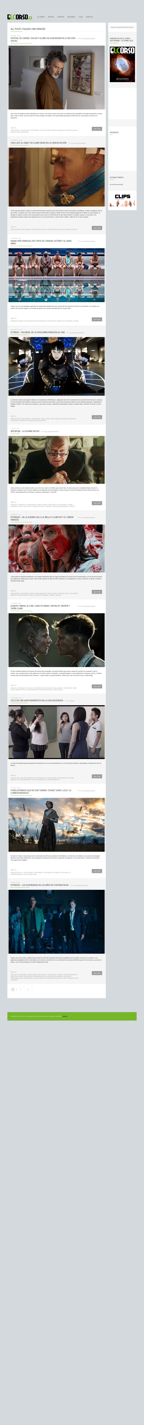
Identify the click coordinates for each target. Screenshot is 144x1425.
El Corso (71, 700)
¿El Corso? (41, 17)
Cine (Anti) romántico (27, 777)
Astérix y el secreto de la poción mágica (32, 321)
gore (67, 593)
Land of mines (58, 689)
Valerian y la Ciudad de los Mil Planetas (32, 420)
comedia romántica (70, 974)
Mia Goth (62, 229)
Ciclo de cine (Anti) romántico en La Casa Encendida (37, 700)
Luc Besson (14, 420)
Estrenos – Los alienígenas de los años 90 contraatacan (39, 885)
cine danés (48, 688)
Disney (49, 593)
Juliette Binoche (52, 229)
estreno (76, 321)
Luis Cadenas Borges (88, 38)
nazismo (48, 506)
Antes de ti (14, 974)
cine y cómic (45, 418)
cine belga (21, 688)
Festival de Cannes (57, 130)
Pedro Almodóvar (23, 132)
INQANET (64, 1016)
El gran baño (67, 321)
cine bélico (22, 504)
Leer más (97, 129)
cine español (15, 130)
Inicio (12, 26)
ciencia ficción (15, 229)
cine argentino (41, 777)
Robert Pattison (71, 229)
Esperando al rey (40, 976)
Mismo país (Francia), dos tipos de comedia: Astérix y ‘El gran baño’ (41, 242)
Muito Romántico (53, 779)
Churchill (14, 504)
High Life (43, 229)
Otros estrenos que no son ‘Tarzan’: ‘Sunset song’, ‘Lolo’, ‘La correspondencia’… (41, 791)
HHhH (20, 506)
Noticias (51, 17)
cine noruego (62, 504)
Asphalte (14, 688)
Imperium (13, 595)
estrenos (61, 593)
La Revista (60, 17)
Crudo (32, 593)
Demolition (14, 976)
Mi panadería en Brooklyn (53, 978)
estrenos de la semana (54, 976)
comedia (59, 321)
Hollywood (72, 418)
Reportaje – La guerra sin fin (25, 431)
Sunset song (32, 874)
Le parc (33, 779)
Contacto (89, 17)
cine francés (34, 130)
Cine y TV (13, 127)
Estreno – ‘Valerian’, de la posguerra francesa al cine (38, 332)
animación (14, 321)
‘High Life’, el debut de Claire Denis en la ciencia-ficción (38, 143)
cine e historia (42, 504)
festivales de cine (71, 130)
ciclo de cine (15, 777)
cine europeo (24, 130)
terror (51, 595)
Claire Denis (35, 229)
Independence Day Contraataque (22, 978)
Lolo (25, 874)
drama (70, 504)
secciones (71, 17)
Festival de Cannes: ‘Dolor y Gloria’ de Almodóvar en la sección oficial (43, 39)
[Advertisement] (72, 6)
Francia (13, 132)
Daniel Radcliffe (40, 593)
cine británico (31, 504)
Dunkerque (14, 506)
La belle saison (39, 978)
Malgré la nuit (42, 779)
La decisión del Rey (38, 506)
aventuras (22, 974)
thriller (72, 506)
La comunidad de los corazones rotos (39, 689)
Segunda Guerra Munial (60, 506)
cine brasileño (39, 688)
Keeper (23, 689)
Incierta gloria (23, 595)
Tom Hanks (14, 979)
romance (45, 595)
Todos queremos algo (70, 978)
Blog (81, 17)
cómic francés (55, 418)
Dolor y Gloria (45, 130)
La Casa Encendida (24, 779)
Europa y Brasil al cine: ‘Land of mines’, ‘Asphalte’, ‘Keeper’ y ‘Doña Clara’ (40, 607)
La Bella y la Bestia (35, 595)
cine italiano (48, 872)
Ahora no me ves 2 (17, 872)
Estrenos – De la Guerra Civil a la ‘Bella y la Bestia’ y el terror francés (42, 518)
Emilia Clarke (28, 976)
